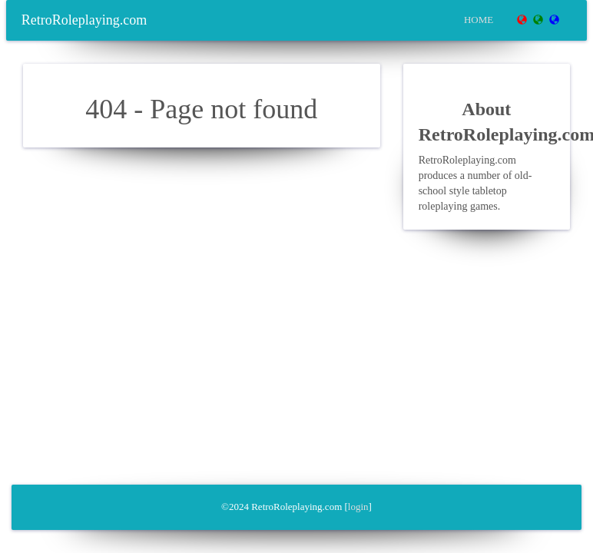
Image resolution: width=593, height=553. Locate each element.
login (358, 506)
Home (478, 19)
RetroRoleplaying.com (84, 20)
